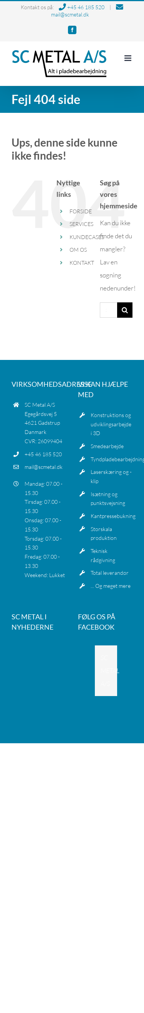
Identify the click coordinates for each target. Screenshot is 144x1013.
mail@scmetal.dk (44, 467)
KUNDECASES (87, 237)
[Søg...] (108, 310)
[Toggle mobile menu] (128, 58)
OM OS (78, 249)
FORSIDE (81, 211)
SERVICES (81, 224)
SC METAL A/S (110, 670)
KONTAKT (82, 262)
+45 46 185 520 (81, 7)
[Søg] (124, 310)
